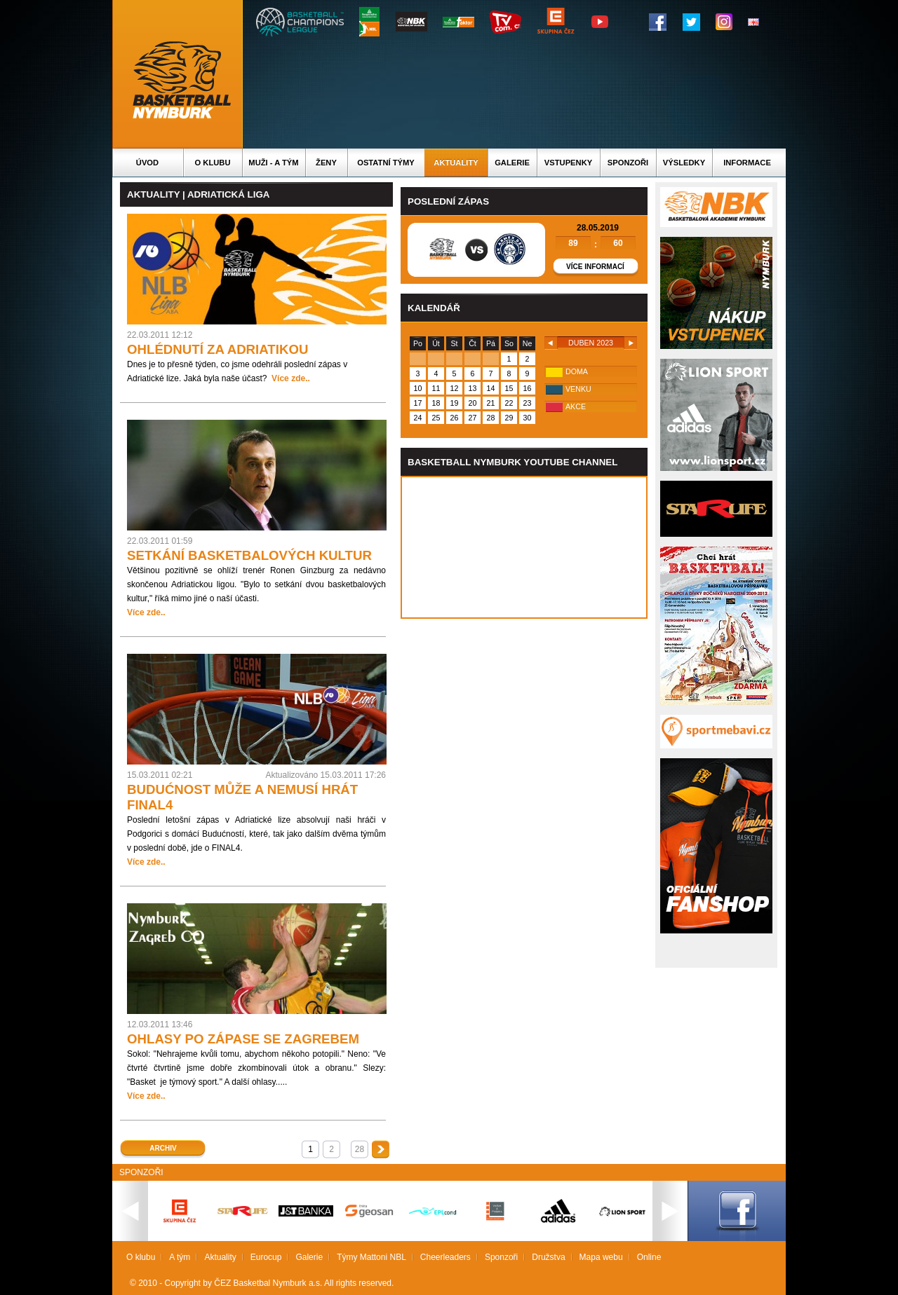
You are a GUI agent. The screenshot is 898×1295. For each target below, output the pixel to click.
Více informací (595, 266)
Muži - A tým (273, 162)
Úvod (147, 162)
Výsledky (684, 162)
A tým (179, 1257)
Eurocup (266, 1257)
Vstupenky (568, 162)
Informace (747, 162)
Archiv (162, 1148)
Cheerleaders (445, 1257)
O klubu (213, 162)
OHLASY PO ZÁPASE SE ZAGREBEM (243, 1039)
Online (649, 1257)
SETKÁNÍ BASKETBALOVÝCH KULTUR (249, 555)
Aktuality (456, 162)
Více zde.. (291, 378)
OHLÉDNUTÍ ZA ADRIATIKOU (217, 349)
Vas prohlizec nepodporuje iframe (524, 547)
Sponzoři (628, 162)
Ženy (326, 162)
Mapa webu (601, 1257)
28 (359, 1149)
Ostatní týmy (386, 162)
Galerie (512, 162)
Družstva (548, 1257)
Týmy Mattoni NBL (371, 1257)
